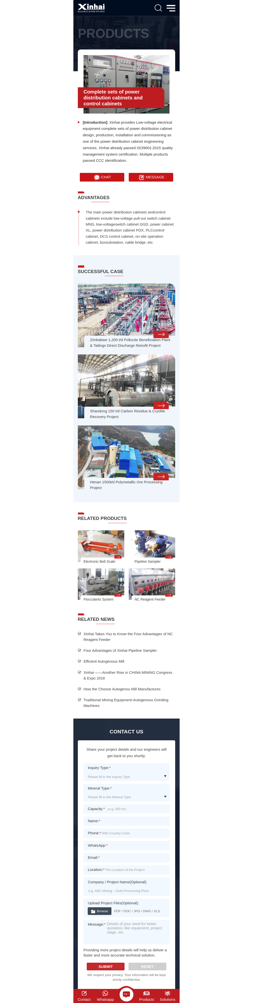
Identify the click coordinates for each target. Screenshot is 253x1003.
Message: (96, 924)
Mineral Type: (100, 788)
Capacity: (96, 809)
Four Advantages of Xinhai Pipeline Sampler (120, 650)
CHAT (102, 177)
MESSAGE (151, 177)
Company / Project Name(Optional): (117, 882)
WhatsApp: (97, 845)
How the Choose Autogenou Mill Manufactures (122, 689)
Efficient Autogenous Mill (104, 661)
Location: (96, 869)
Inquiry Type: (99, 768)
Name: (94, 821)
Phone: (94, 833)
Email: (94, 857)
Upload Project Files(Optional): (113, 903)
